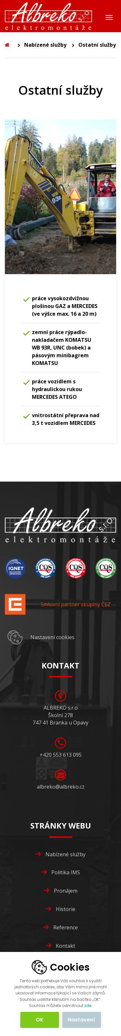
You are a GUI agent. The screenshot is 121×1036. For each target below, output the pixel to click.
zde (87, 1005)
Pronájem (65, 890)
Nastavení (81, 1019)
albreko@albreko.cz (61, 786)
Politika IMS (65, 872)
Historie (65, 909)
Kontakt (65, 945)
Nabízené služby (45, 44)
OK (40, 1019)
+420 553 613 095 (61, 754)
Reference (65, 927)
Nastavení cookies (52, 637)
